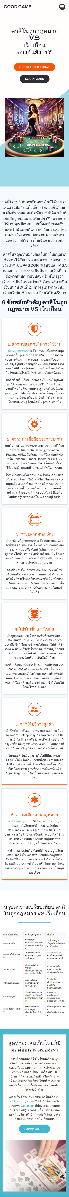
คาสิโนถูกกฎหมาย (17, 350)
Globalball (27, 1105)
